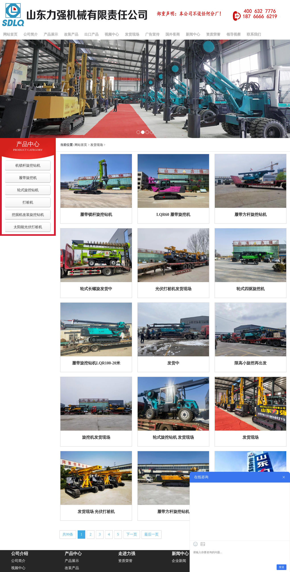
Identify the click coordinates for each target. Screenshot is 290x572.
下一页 (131, 534)
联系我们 (254, 34)
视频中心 (112, 34)
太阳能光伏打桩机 (28, 227)
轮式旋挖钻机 (28, 190)
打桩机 (28, 202)
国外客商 (173, 34)
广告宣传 (152, 34)
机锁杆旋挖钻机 (27, 165)
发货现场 (132, 34)
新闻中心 (193, 34)
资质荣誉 (213, 34)
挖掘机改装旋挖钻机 (28, 215)
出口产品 (91, 34)
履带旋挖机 (28, 178)
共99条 (67, 534)
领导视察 (233, 34)
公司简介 (30, 34)
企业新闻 (179, 561)
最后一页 (151, 534)
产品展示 (51, 34)
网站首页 (10, 34)
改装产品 (71, 34)
